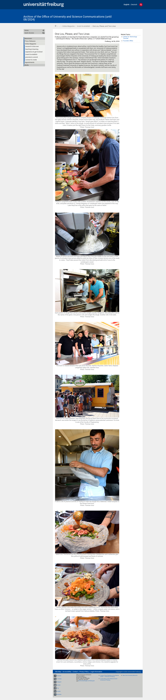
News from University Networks (130, 675)
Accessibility (67, 672)
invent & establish (83, 26)
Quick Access (29, 33)
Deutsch (134, 5)
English (126, 5)
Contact (75, 672)
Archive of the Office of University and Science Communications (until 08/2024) (67, 18)
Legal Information (96, 672)
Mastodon (59, 694)
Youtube (58, 685)
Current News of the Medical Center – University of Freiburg (109, 679)
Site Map (58, 672)
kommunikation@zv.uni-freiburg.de (86, 680)
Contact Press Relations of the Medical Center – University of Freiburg (109, 676)
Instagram (59, 682)
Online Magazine (68, 26)
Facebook (59, 675)
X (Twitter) (59, 678)
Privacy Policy (84, 672)
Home (55, 26)
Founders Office (128, 41)
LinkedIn (59, 691)
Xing (58, 688)
